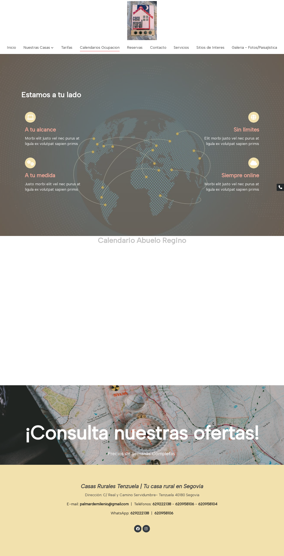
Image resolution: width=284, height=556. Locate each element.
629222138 (162, 504)
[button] (38, 47)
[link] (142, 20)
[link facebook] (137, 528)
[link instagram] (146, 528)
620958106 (184, 504)
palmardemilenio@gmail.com (104, 504)
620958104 (207, 504)
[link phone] (280, 187)
